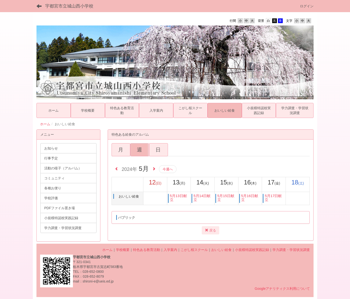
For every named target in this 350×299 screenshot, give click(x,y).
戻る (210, 230)
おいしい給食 (221, 250)
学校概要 (123, 250)
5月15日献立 (225, 198)
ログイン (307, 6)
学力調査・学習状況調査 (291, 250)
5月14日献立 (201, 198)
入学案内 (170, 250)
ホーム (45, 124)
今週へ (168, 169)
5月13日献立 (178, 198)
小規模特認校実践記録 (252, 250)
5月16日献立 (249, 198)
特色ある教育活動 (146, 250)
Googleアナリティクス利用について (282, 289)
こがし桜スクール (194, 250)
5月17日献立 (273, 198)
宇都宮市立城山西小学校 (69, 6)
